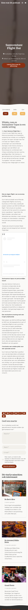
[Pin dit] (16, 413)
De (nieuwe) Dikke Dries (12, 541)
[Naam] (14, 447)
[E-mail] (4, 413)
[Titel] (25, 3)
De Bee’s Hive (10, 499)
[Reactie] (14, 438)
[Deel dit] (8, 413)
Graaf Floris (9, 585)
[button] (22, 3)
